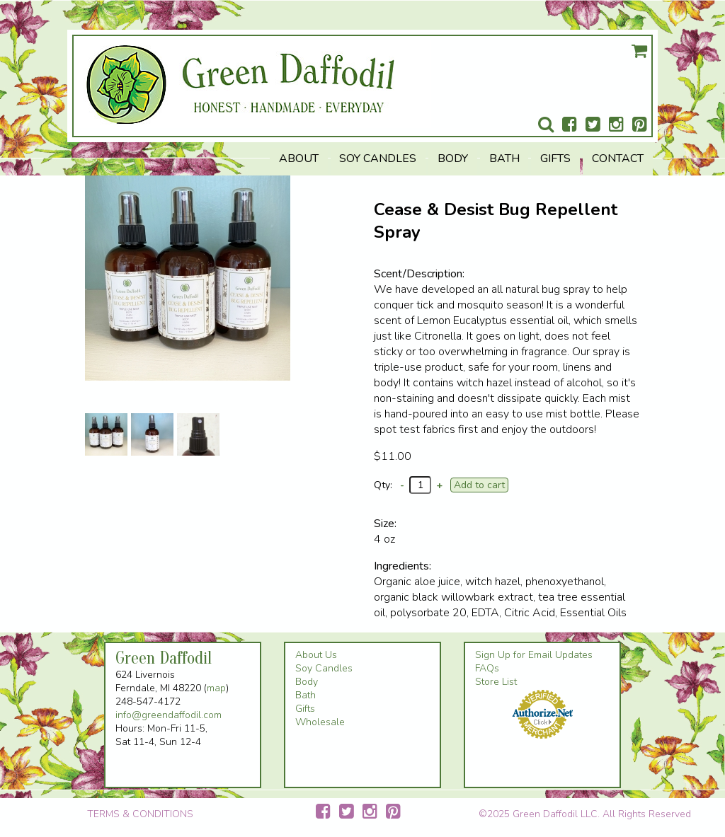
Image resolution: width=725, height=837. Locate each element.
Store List (496, 681)
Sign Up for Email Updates (534, 655)
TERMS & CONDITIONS (140, 814)
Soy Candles (377, 158)
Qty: (383, 485)
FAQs (487, 668)
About (299, 158)
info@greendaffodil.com (168, 715)
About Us (316, 655)
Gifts (555, 158)
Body (453, 158)
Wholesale (320, 722)
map (216, 688)
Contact (618, 158)
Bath (504, 158)
